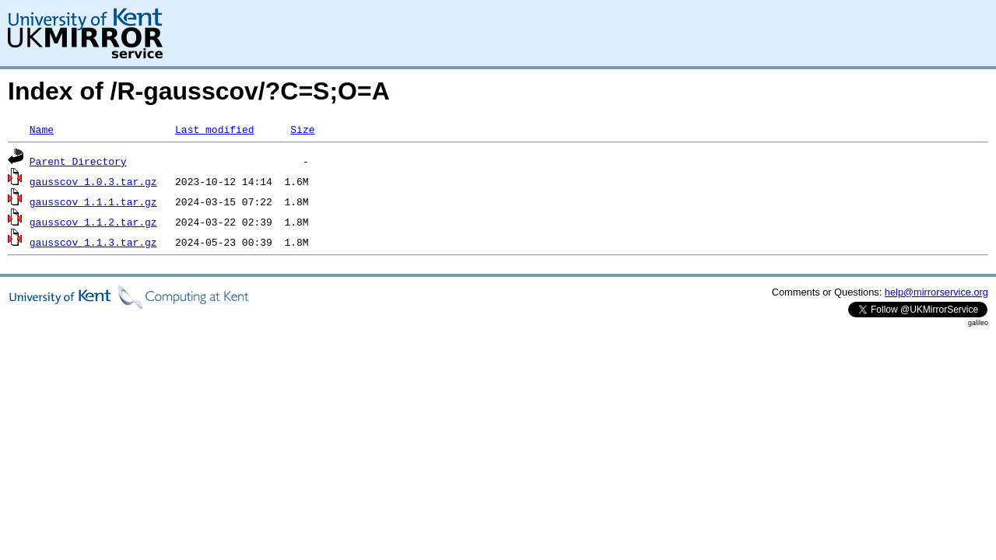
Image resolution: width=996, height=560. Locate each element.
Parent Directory (78, 161)
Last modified (214, 129)
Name (42, 129)
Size (302, 129)
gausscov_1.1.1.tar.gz (93, 201)
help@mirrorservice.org (936, 292)
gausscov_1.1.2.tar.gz (93, 222)
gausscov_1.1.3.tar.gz (93, 242)
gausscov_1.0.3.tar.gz (93, 181)
